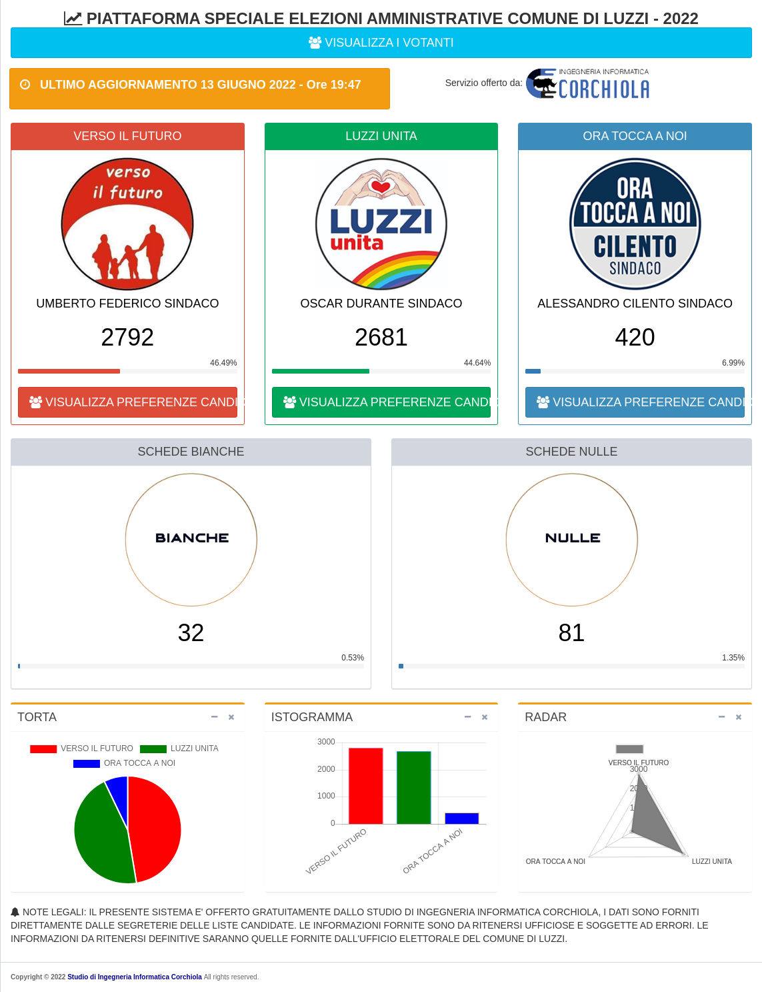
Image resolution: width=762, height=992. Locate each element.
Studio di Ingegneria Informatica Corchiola (134, 977)
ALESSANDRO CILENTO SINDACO (635, 303)
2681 (381, 337)
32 (190, 632)
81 (571, 632)
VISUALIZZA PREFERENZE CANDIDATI (133, 402)
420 (635, 337)
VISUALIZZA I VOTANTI (381, 42)
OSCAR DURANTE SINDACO (381, 303)
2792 (127, 337)
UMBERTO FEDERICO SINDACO (127, 303)
